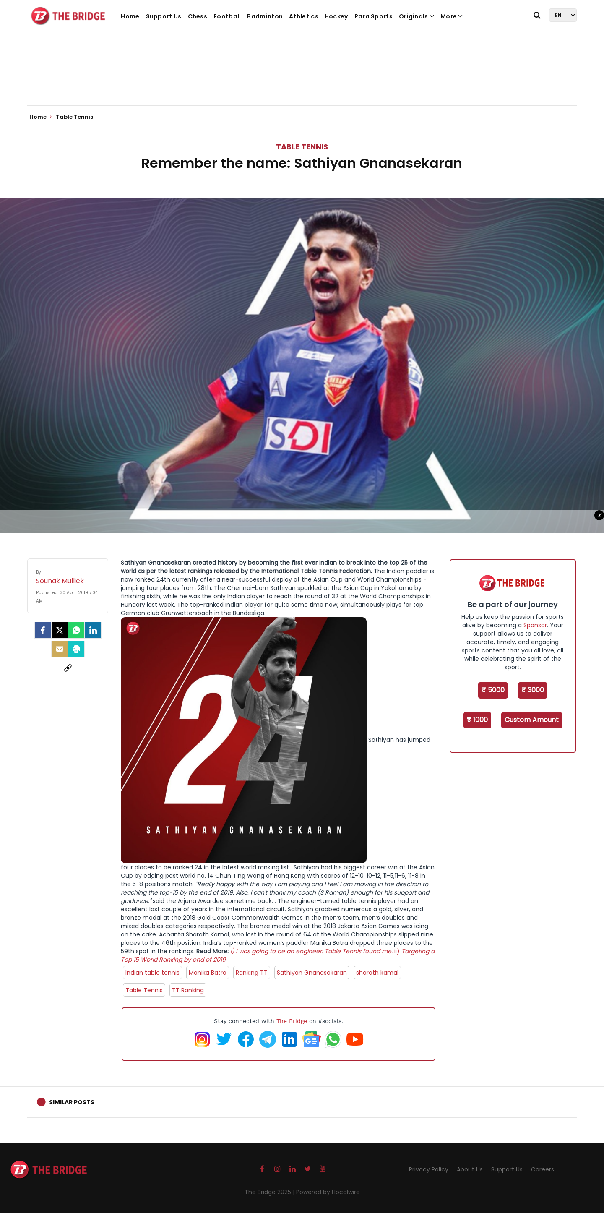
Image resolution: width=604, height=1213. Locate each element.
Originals (416, 16)
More (451, 16)
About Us (470, 1169)
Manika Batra (207, 972)
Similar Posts (71, 1102)
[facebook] (42, 630)
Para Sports (373, 16)
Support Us (164, 16)
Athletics (303, 16)
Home (130, 16)
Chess (198, 16)
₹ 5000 (493, 690)
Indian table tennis (152, 972)
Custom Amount (532, 720)
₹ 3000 (532, 690)
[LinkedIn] (93, 630)
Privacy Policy (428, 1169)
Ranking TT (252, 972)
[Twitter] (59, 630)
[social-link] (68, 668)
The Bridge (291, 1020)
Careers (542, 1169)
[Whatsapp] (76, 630)
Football (227, 16)
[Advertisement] (302, 80)
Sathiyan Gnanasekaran (312, 972)
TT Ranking (188, 990)
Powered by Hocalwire (328, 1192)
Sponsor (535, 625)
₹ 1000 (477, 720)
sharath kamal (377, 972)
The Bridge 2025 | (270, 1192)
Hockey (336, 16)
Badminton (265, 16)
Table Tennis (302, 146)
